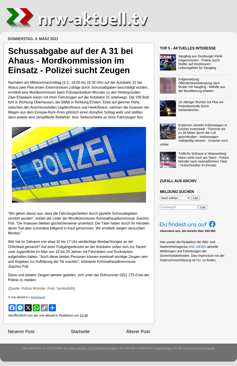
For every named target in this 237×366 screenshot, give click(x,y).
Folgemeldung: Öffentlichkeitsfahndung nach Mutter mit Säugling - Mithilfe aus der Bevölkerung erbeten (201, 85)
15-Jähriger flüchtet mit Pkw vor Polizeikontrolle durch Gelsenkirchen (201, 106)
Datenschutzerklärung (199, 348)
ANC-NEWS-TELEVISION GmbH (93, 348)
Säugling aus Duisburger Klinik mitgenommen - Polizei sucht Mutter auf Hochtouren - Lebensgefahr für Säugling (200, 62)
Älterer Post (138, 331)
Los (202, 207)
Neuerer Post (21, 331)
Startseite (80, 331)
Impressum (38, 297)
